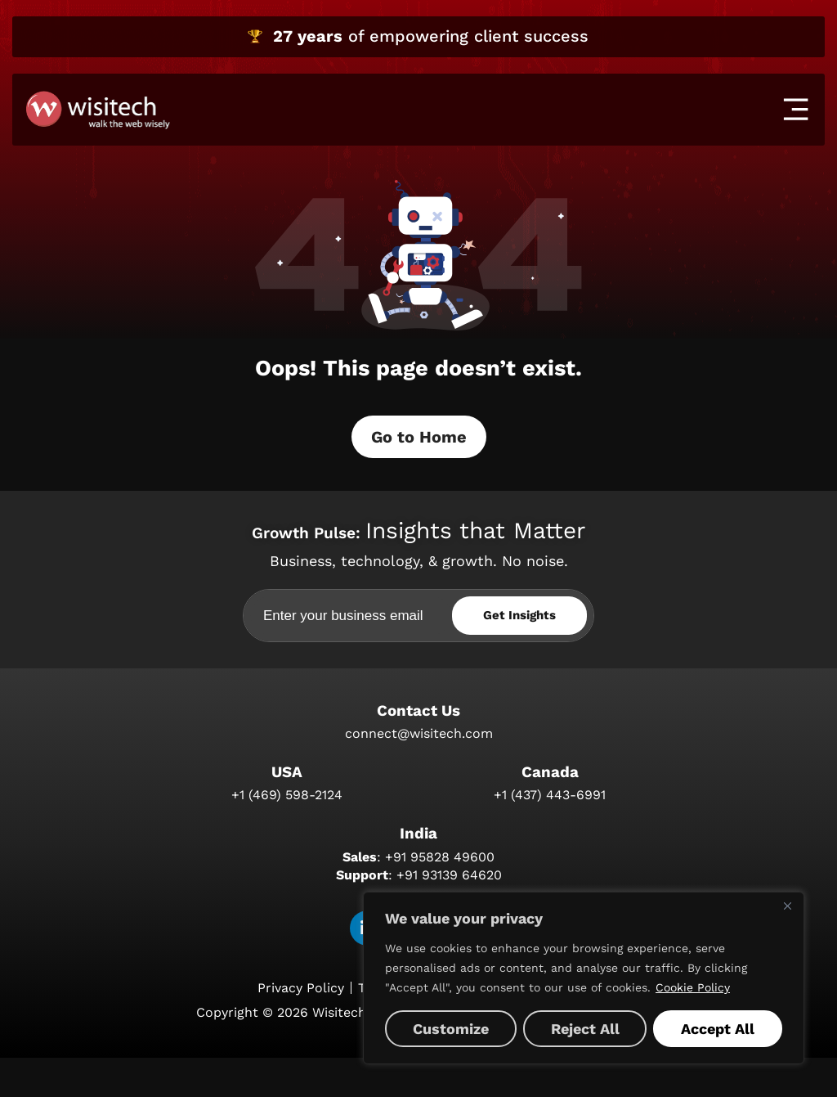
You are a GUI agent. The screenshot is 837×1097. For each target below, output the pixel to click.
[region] (583, 978)
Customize (451, 1028)
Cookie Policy (693, 987)
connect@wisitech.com (419, 770)
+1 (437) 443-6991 (550, 833)
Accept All (717, 1028)
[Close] (787, 905)
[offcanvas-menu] (796, 109)
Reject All (585, 1028)
